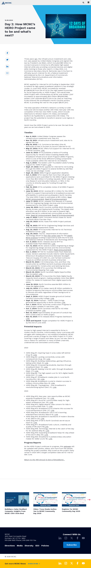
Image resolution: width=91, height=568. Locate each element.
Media (20, 545)
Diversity (29, 545)
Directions (10, 545)
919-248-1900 (10, 540)
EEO (37, 545)
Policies (45, 545)
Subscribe (72, 545)
